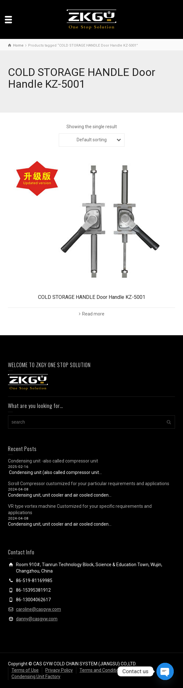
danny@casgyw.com (36, 618)
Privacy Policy (59, 670)
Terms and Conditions (102, 670)
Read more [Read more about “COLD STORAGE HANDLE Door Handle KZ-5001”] (93, 313)
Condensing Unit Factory (35, 676)
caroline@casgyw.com (38, 609)
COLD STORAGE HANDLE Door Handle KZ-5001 (91, 297)
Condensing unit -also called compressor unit (53, 460)
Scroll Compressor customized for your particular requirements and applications (88, 483)
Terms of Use (25, 670)
